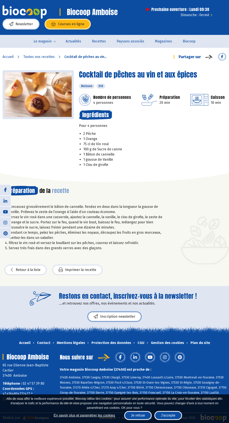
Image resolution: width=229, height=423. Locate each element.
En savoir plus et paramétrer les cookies (84, 415)
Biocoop (189, 41)
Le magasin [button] (43, 41)
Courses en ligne (67, 24)
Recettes (99, 41)
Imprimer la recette (77, 270)
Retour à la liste (25, 270)
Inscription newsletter (114, 316)
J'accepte (168, 415)
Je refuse (138, 415)
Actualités (73, 41)
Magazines (163, 41)
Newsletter (21, 24)
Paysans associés (130, 41)
